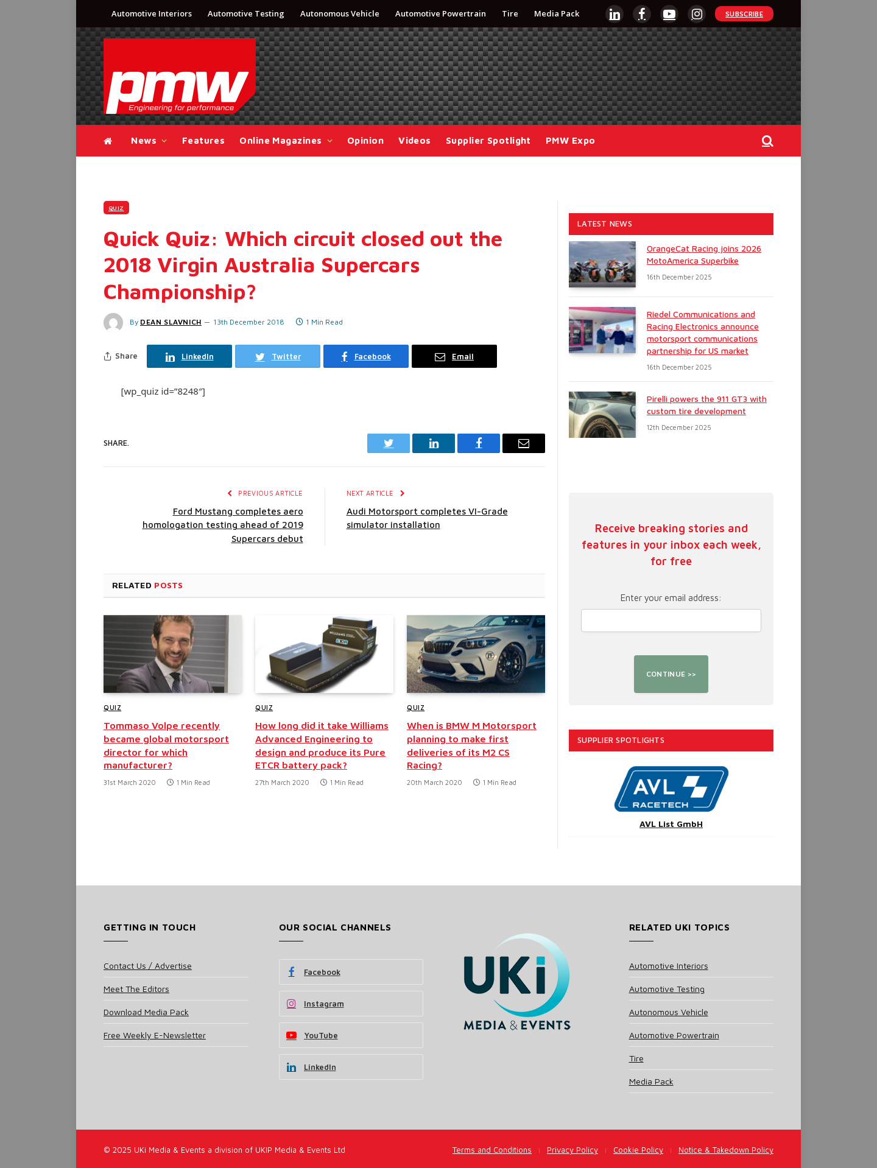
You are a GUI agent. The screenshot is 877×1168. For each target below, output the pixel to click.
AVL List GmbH (671, 823)
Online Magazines (280, 140)
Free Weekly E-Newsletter (155, 1035)
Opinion (365, 140)
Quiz (116, 207)
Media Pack (556, 13)
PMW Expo (571, 140)
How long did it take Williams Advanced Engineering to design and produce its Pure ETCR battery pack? (322, 745)
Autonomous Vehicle (339, 13)
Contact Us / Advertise (148, 965)
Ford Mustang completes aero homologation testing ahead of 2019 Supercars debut (223, 525)
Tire (510, 13)
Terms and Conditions (492, 1150)
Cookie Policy (638, 1150)
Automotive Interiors (151, 13)
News (144, 140)
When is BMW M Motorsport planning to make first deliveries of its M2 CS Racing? (472, 745)
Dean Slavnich (171, 321)
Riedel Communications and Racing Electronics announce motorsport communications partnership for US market (703, 332)
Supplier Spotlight (488, 140)
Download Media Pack (146, 1012)
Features (203, 140)
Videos (414, 140)
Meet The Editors (136, 988)
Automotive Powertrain (440, 13)
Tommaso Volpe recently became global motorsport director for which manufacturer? (166, 745)
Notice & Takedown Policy (725, 1150)
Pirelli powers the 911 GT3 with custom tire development (707, 404)
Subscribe (744, 14)
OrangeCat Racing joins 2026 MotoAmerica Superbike (704, 254)
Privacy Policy (572, 1150)
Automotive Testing (246, 13)
